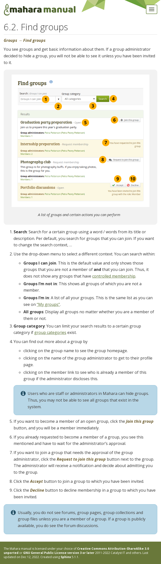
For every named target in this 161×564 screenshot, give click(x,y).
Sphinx (66, 557)
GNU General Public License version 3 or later (58, 553)
